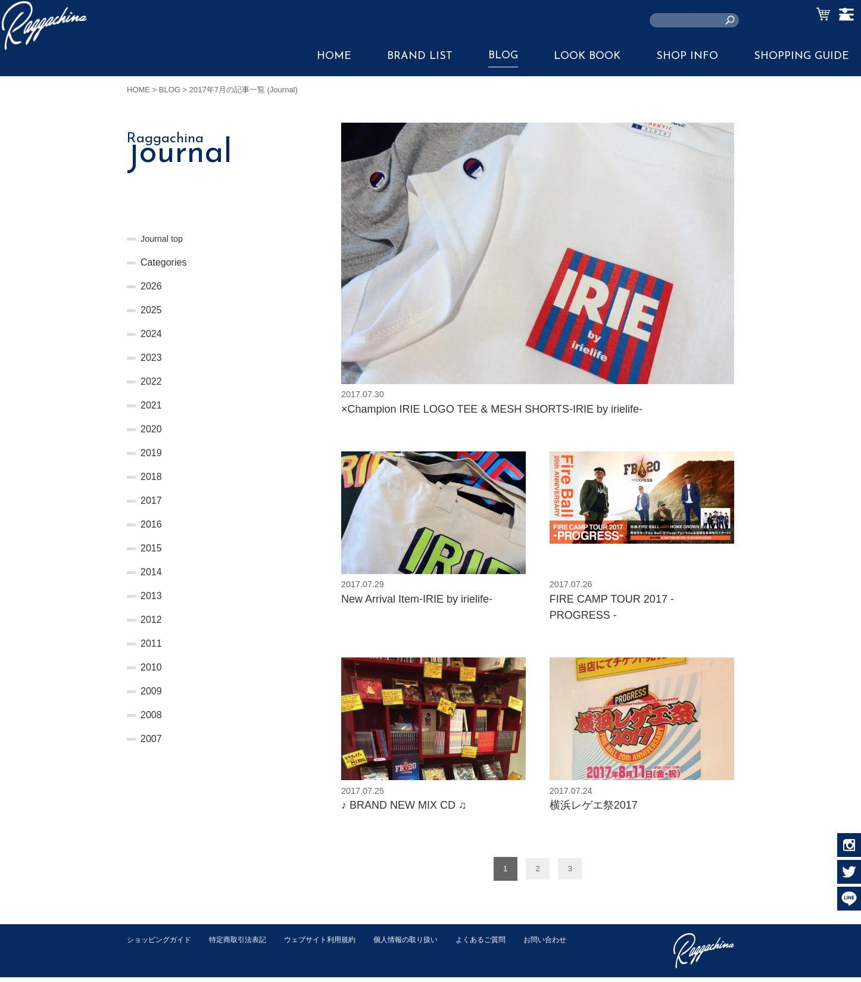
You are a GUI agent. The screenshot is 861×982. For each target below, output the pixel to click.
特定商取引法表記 (245, 944)
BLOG (503, 55)
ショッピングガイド (161, 944)
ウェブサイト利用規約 (333, 944)
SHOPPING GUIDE (801, 56)
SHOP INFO (687, 56)
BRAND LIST (420, 56)
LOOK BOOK (587, 56)
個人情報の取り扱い (424, 944)
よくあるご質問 (504, 944)
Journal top (164, 238)
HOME (334, 56)
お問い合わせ (150, 956)
